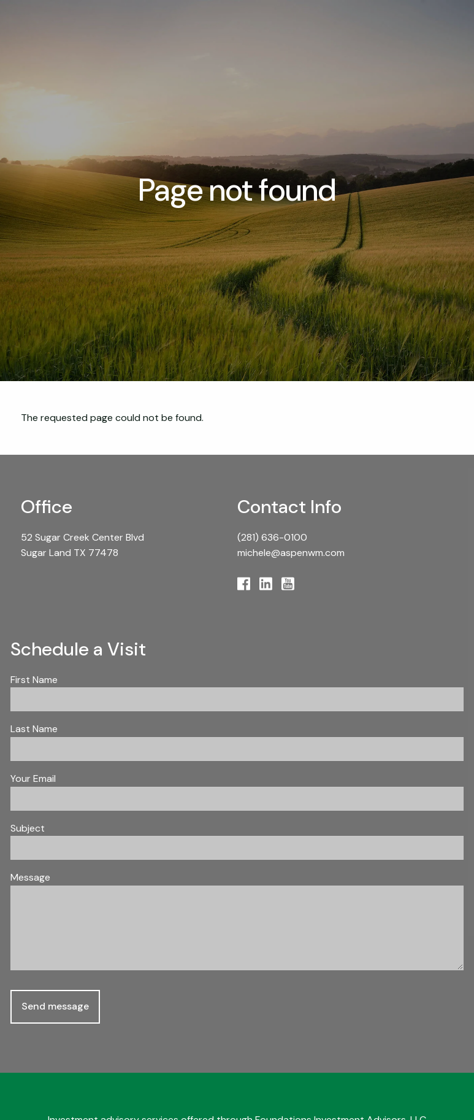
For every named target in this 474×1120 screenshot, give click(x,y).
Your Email (78, 778)
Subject (73, 828)
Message (76, 877)
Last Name (34, 728)
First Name (34, 679)
